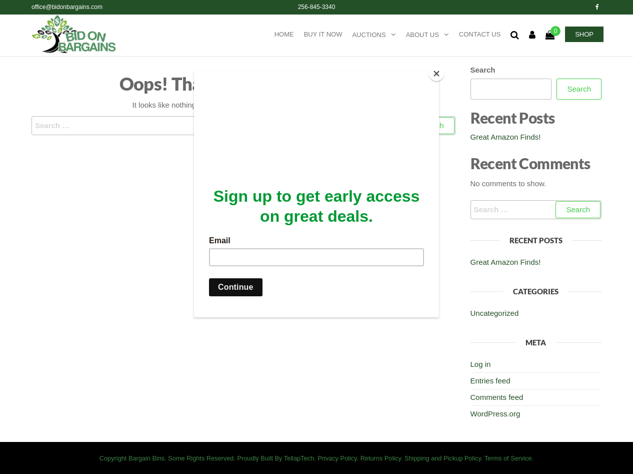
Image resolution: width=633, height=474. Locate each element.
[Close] (436, 73)
